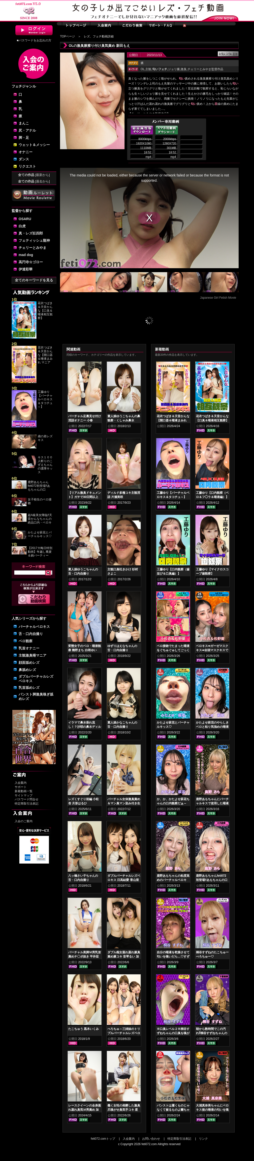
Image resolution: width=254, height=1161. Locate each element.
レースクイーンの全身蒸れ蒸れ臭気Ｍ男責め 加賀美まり (84, 1110)
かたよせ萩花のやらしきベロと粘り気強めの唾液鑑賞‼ (212, 727)
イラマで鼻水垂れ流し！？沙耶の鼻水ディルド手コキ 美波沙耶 (84, 727)
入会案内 (21, 782)
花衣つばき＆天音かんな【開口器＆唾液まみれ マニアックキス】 (173, 420)
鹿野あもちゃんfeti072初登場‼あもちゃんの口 (39, 485)
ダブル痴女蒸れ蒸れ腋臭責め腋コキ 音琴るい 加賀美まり (123, 956)
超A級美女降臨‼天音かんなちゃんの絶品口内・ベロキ (40, 518)
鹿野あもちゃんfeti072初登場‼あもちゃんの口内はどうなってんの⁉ (211, 880)
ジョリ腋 (174, 69)
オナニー (25, 152)
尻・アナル (27, 130)
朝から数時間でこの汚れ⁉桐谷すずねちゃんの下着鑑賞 (211, 1033)
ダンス (24, 159)
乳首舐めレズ (29, 688)
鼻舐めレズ (27, 670)
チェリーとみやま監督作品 (205, 69)
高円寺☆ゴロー (31, 262)
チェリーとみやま (32, 248)
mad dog (26, 255)
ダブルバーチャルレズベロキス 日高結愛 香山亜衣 (123, 880)
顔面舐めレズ (29, 663)
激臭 (184, 69)
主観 (148, 69)
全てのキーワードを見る (34, 280)
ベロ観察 (25, 641)
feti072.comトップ (103, 1138)
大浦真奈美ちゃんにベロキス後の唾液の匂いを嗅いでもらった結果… (212, 1110)
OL (143, 69)
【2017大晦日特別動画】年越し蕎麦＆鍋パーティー (40, 551)
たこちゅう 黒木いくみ (83, 1029)
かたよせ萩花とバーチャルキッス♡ (40, 534)
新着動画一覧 (23, 791)
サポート (21, 787)
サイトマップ (23, 795)
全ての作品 (34, 175)
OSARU (25, 219)
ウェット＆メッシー (34, 145)
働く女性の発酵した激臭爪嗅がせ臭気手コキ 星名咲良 (123, 1110)
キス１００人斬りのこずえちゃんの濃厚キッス (45, 465)
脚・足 (24, 138)
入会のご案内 (23, 821)
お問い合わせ (151, 1138)
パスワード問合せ (26, 799)
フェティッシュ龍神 (34, 240)
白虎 (22, 226)
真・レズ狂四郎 (31, 233)
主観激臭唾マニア (32, 655)
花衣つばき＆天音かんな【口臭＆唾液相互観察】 (45, 310)
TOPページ (67, 36)
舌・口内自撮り (31, 634)
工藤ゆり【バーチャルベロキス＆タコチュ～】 (45, 399)
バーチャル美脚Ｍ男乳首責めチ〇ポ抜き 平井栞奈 (84, 956)
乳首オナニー (29, 648)
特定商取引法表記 (26, 803)
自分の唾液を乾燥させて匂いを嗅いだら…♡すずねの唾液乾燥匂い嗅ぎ (173, 956)
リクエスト (27, 166)
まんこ (24, 123)
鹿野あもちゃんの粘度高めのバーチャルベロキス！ (173, 880)
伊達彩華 (25, 269)
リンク (203, 1138)
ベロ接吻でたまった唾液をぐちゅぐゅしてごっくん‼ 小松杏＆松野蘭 (173, 650)
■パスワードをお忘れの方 (34, 40)
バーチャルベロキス (34, 627)
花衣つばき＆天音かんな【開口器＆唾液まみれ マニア (45, 355)
